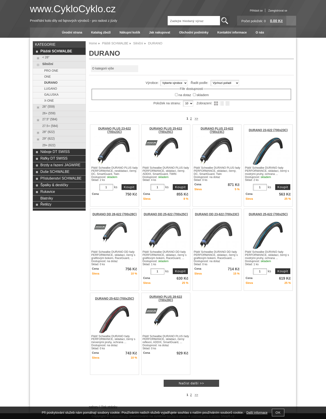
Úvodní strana (72, 32)
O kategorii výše (103, 68)
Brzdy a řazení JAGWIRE (60, 165)
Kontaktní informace (232, 32)
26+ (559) (48, 113)
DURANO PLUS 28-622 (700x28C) (165, 298)
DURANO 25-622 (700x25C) (268, 214)
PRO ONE (51, 70)
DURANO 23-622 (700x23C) (268, 130)
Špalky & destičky (54, 185)
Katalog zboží (101, 32)
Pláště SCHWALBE (56, 51)
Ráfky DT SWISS (54, 158)
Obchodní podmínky (193, 32)
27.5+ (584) (50, 126)
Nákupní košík (130, 32)
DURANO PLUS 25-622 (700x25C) (165, 130)
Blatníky (46, 198)
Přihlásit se (256, 10)
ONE (47, 76)
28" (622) (48, 132)
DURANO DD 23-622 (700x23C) (217, 214)
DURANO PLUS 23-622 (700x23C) (114, 130)
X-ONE (49, 100)
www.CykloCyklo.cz (73, 8)
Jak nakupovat (159, 32)
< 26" (45, 57)
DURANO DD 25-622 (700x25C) (166, 214)
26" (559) (48, 106)
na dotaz (185, 95)
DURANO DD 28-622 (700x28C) (114, 214)
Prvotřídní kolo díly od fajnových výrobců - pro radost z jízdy (73, 20)
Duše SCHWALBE (54, 172)
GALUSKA (51, 94)
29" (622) (48, 138)
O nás (260, 32)
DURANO (50, 82)
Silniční (47, 64)
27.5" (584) (49, 119)
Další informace (256, 412)
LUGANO (50, 88)
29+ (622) (48, 145)
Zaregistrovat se (277, 10)
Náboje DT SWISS (55, 152)
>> (196, 118)
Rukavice (47, 192)
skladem (202, 95)
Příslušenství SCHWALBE (60, 178)
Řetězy (45, 204)
